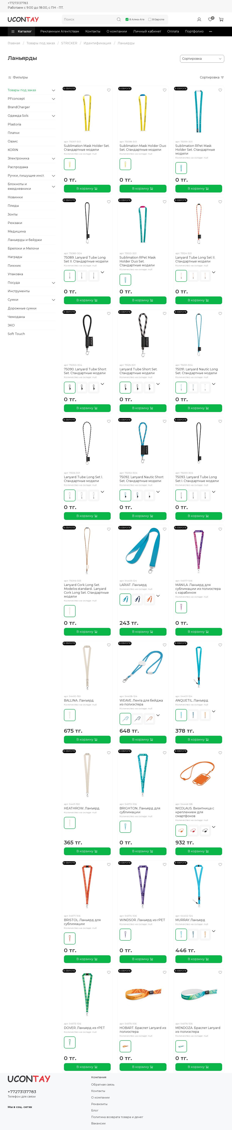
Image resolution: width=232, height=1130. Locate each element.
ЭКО (11, 325)
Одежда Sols (18, 116)
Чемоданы (16, 317)
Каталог (21, 31)
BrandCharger (19, 107)
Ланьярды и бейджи (25, 240)
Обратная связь (102, 1084)
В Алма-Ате (135, 19)
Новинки (15, 197)
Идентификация (97, 43)
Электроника (18, 158)
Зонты (13, 214)
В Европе (156, 19)
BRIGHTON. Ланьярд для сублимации (140, 810)
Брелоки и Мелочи (23, 248)
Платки (14, 133)
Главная (14, 43)
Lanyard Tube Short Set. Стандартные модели (138, 371)
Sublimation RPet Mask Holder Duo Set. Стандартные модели (138, 261)
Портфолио (194, 31)
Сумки (13, 299)
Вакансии (98, 1123)
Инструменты (19, 291)
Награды (15, 257)
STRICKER (69, 43)
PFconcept (16, 98)
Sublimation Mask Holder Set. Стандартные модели (87, 148)
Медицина (17, 231)
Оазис (13, 141)
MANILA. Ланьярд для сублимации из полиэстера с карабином (198, 588)
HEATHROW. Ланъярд (81, 808)
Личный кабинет (147, 31)
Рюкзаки (15, 223)
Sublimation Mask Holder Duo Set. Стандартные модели (143, 148)
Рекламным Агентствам (59, 31)
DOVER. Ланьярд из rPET (84, 1028)
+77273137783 (18, 3)
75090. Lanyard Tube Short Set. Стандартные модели (85, 371)
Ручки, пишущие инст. (26, 175)
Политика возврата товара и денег (117, 1117)
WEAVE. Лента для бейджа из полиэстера (141, 702)
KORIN (13, 150)
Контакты (92, 31)
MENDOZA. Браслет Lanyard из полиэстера (197, 1030)
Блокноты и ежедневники (19, 186)
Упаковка (15, 274)
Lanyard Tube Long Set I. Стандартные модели (83, 479)
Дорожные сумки (22, 308)
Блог (94, 1110)
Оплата (173, 31)
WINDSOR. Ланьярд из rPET (142, 920)
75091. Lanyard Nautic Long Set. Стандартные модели (196, 371)
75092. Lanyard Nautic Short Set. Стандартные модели (142, 479)
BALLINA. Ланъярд (79, 700)
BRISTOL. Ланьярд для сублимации (82, 922)
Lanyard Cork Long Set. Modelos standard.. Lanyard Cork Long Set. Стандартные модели (86, 590)
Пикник (14, 265)
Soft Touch (16, 334)
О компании (117, 31)
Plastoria (14, 124)
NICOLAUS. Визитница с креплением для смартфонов (194, 812)
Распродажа (18, 167)
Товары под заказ (41, 43)
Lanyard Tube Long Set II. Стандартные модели (195, 259)
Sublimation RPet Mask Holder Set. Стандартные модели (195, 149)
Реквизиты (99, 1104)
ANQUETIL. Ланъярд (191, 700)
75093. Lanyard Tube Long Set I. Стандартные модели (197, 479)
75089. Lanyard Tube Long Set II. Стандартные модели (86, 259)
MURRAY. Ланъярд (190, 920)
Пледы (13, 206)
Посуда (14, 282)
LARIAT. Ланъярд (133, 585)
